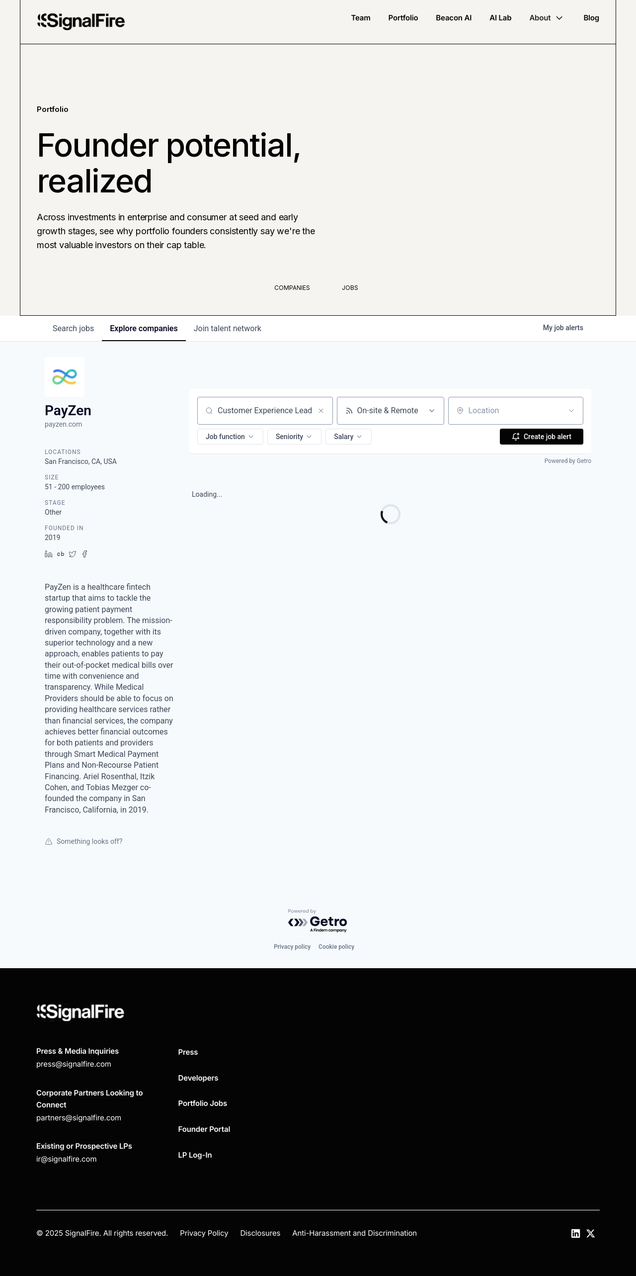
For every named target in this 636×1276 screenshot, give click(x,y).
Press (188, 1052)
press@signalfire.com (73, 1064)
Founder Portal (204, 1129)
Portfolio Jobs (203, 1103)
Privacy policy (292, 946)
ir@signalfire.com (66, 1159)
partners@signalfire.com (78, 1117)
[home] (81, 21)
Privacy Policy (204, 1233)
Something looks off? (83, 841)
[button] (547, 18)
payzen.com (63, 424)
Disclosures (260, 1233)
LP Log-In (195, 1155)
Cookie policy (336, 946)
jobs (73, 328)
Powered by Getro (568, 460)
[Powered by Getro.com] (318, 921)
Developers (198, 1078)
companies (143, 328)
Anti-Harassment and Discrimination (354, 1233)
